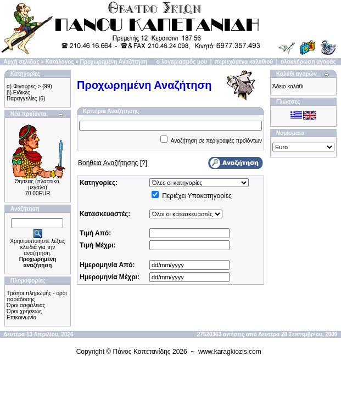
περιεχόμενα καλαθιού (244, 62)
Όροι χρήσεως (24, 311)
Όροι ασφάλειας (26, 305)
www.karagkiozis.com (229, 352)
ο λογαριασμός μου (181, 62)
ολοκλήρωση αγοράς (308, 62)
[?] (112, 163)
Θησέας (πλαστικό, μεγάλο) (38, 184)
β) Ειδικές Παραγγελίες (22, 95)
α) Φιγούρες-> (24, 86)
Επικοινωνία (21, 317)
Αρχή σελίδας (21, 62)
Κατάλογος (60, 62)
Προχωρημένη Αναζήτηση (114, 62)
